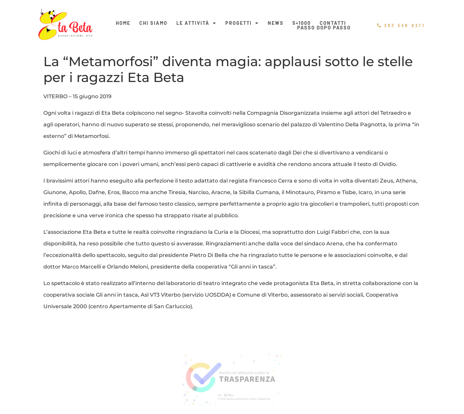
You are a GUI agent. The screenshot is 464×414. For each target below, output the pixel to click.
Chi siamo (153, 23)
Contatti (333, 23)
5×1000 (302, 23)
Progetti (242, 23)
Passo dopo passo (324, 27)
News (276, 23)
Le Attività (196, 23)
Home (123, 23)
